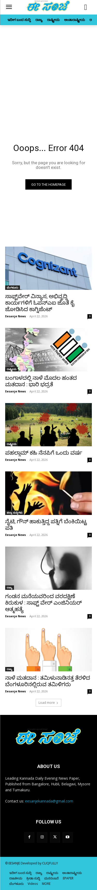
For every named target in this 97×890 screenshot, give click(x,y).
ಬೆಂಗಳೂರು (12, 287)
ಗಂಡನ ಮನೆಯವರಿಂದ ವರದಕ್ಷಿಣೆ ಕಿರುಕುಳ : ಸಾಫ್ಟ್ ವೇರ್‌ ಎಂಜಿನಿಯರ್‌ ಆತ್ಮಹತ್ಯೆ (43, 602)
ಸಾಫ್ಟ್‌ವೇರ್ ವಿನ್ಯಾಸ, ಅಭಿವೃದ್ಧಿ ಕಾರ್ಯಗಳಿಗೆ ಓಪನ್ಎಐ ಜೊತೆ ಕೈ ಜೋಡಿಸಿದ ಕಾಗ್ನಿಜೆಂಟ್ (39, 302)
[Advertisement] (48, 76)
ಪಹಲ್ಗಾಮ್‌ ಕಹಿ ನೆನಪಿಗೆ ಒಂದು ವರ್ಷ (43, 453)
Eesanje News (15, 316)
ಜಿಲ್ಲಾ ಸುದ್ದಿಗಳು (15, 512)
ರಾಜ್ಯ (9, 587)
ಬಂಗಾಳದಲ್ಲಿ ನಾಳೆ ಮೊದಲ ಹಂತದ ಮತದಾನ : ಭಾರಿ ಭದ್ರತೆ (41, 381)
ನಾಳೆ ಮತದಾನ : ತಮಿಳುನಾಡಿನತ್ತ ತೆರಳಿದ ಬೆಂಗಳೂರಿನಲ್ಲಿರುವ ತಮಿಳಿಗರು (47, 681)
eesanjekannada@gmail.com (49, 801)
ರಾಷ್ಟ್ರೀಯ (11, 369)
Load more (48, 702)
